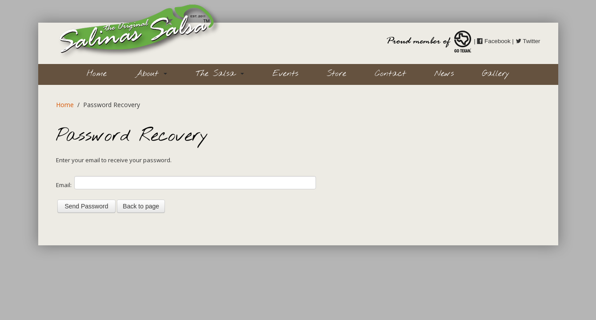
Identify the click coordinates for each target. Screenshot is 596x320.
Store (336, 74)
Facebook (493, 41)
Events (285, 74)
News (444, 74)
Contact (390, 74)
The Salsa (220, 74)
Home (97, 74)
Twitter (528, 41)
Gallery (495, 74)
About (151, 74)
